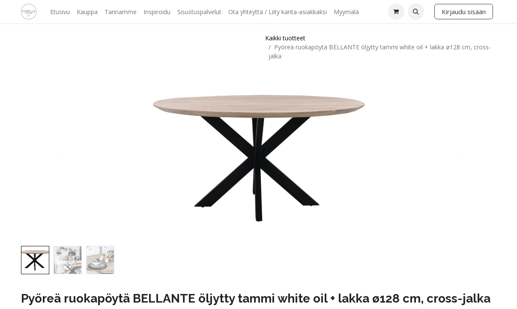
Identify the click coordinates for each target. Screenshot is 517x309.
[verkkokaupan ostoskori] (396, 11)
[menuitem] (60, 12)
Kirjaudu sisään (464, 11)
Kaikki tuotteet (285, 38)
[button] (416, 11)
